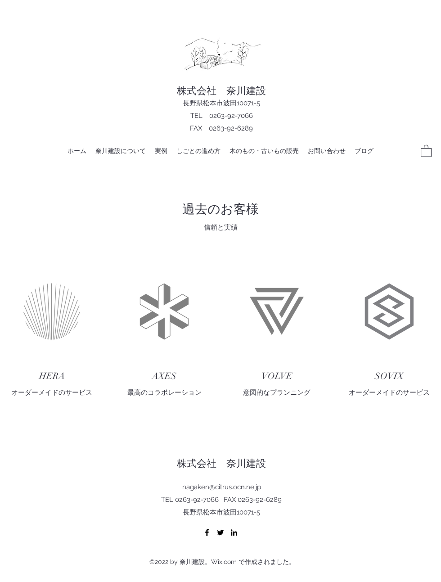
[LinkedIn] (234, 532)
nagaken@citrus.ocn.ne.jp (221, 487)
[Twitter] (220, 532)
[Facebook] (207, 532)
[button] (426, 150)
